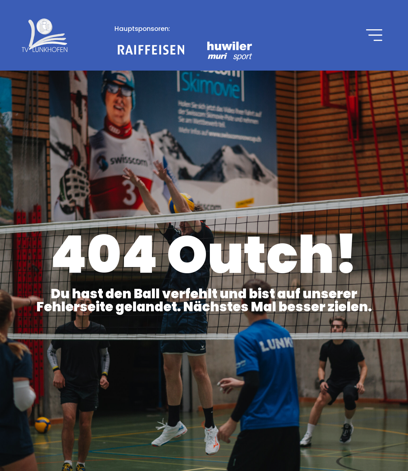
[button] (374, 35)
